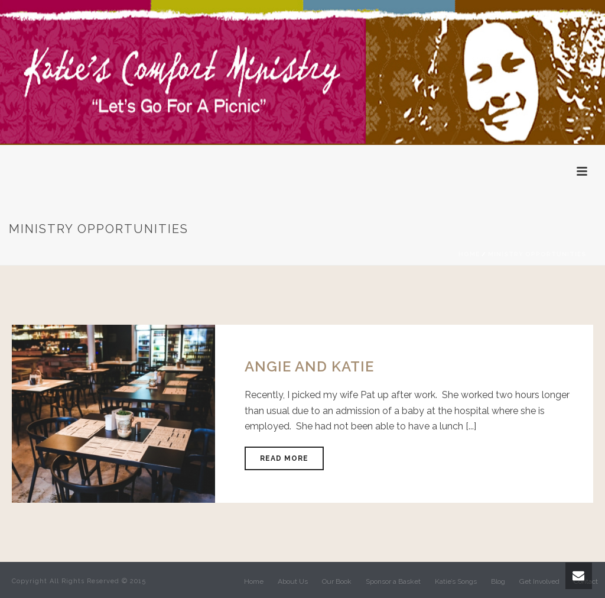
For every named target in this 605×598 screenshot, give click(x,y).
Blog (498, 581)
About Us (293, 581)
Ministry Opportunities (537, 254)
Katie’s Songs (456, 581)
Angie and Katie (309, 366)
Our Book (337, 581)
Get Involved (539, 581)
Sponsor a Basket (393, 581)
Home (469, 254)
